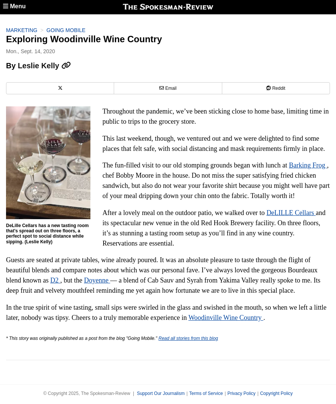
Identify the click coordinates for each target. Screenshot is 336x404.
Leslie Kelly (44, 65)
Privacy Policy (242, 393)
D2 (55, 280)
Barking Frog (308, 165)
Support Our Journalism (161, 393)
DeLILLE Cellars (291, 213)
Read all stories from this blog (188, 338)
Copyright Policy (276, 393)
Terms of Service (206, 393)
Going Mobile (65, 30)
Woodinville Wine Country (225, 317)
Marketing (21, 30)
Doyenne (97, 280)
